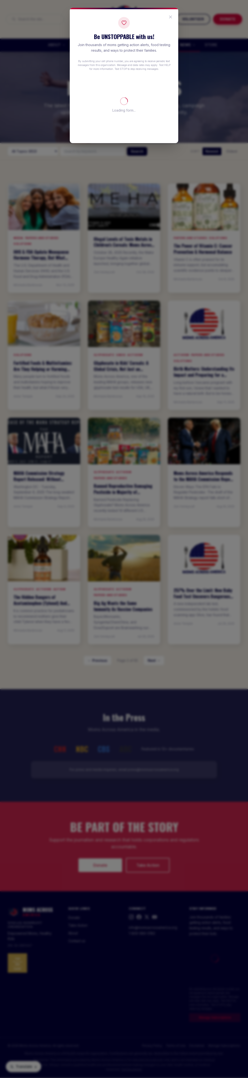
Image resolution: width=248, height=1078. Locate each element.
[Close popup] (170, 17)
